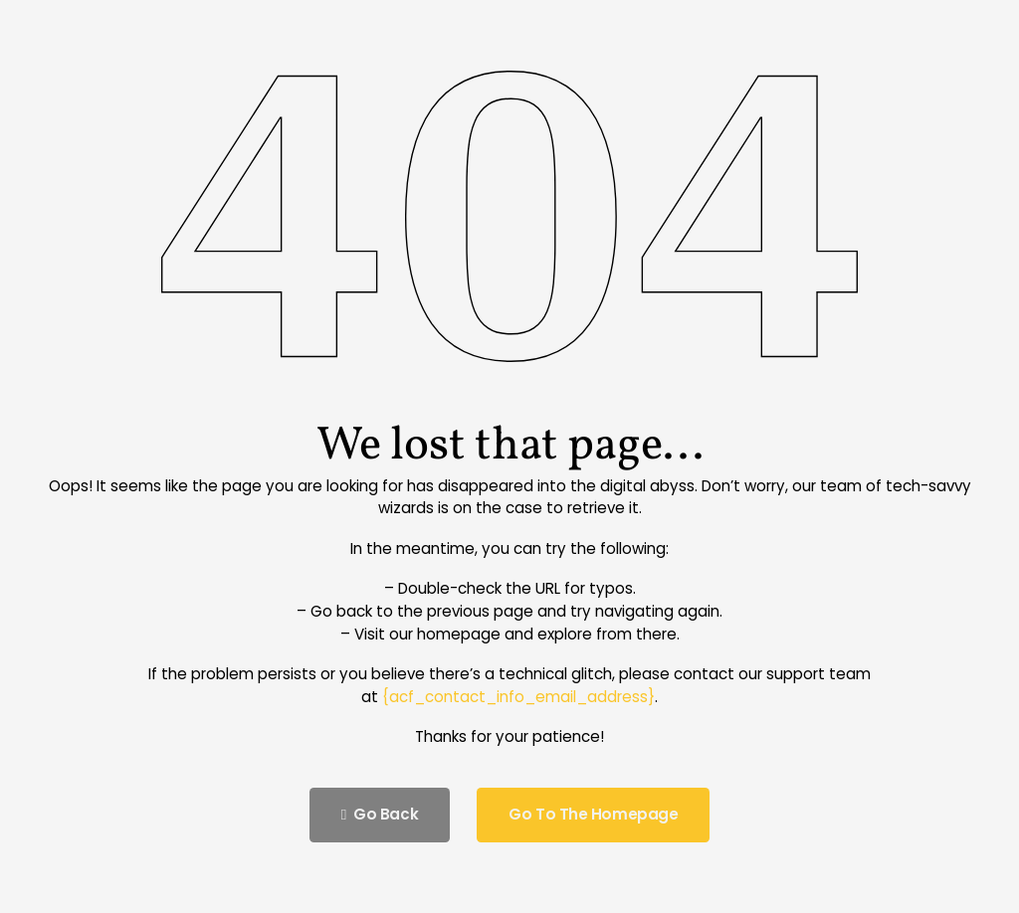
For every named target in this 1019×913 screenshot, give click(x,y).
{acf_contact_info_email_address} (518, 696)
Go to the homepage (593, 814)
